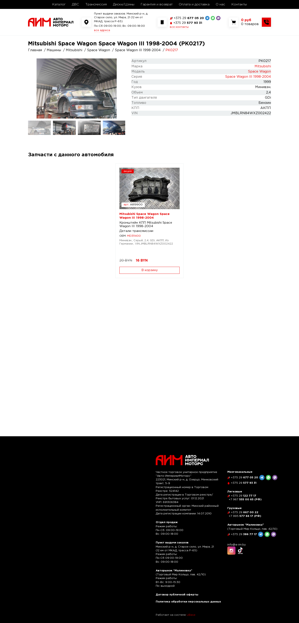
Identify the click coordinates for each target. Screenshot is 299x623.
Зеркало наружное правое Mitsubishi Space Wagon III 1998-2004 (240, 226)
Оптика (100, 231)
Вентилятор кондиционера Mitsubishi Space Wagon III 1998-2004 (116, 353)
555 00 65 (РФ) (245, 499)
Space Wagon (259, 71)
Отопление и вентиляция (114, 362)
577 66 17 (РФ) (245, 516)
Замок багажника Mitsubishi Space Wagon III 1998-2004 (54, 352)
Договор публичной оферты (177, 595)
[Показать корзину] (250, 22)
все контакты (179, 27)
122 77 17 (243, 496)
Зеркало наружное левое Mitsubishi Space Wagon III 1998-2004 (178, 226)
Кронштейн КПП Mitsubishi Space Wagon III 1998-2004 (54, 224)
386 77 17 (244, 534)
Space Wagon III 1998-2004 (248, 76)
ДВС (75, 4)
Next (120, 88)
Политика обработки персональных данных (188, 602)
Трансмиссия (96, 4)
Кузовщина (166, 234)
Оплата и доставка (194, 4)
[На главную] (51, 22)
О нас (220, 4)
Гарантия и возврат (157, 4)
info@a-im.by (236, 545)
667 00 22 (244, 512)
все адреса (102, 30)
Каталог (59, 4)
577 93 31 (187, 23)
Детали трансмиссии (49, 231)
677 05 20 (189, 18)
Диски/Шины (123, 4)
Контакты (239, 4)
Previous (32, 88)
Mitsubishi (263, 66)
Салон (37, 358)
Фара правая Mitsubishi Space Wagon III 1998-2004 (118, 224)
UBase (191, 615)
